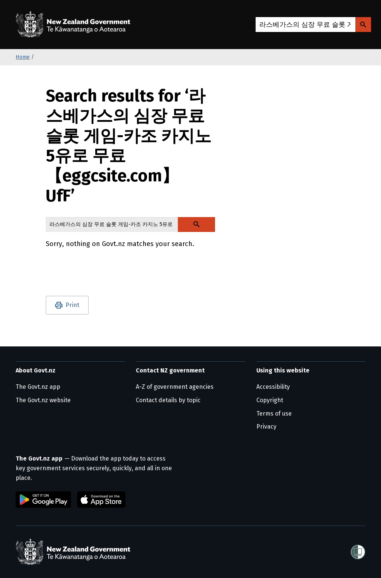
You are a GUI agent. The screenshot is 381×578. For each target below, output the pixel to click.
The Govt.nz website (43, 400)
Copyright (269, 400)
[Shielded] (357, 552)
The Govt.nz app (38, 386)
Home (23, 57)
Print (72, 305)
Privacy (266, 426)
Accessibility (273, 386)
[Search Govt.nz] (363, 24)
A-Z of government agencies (175, 386)
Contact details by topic (168, 400)
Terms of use (274, 413)
